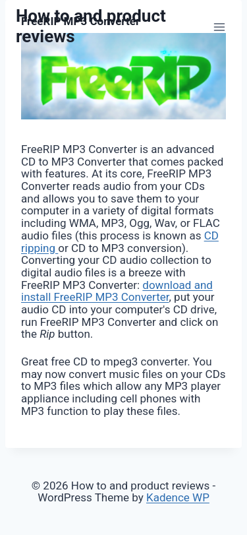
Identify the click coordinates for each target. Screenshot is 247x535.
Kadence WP (177, 497)
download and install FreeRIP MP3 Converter (117, 291)
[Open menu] (219, 26)
